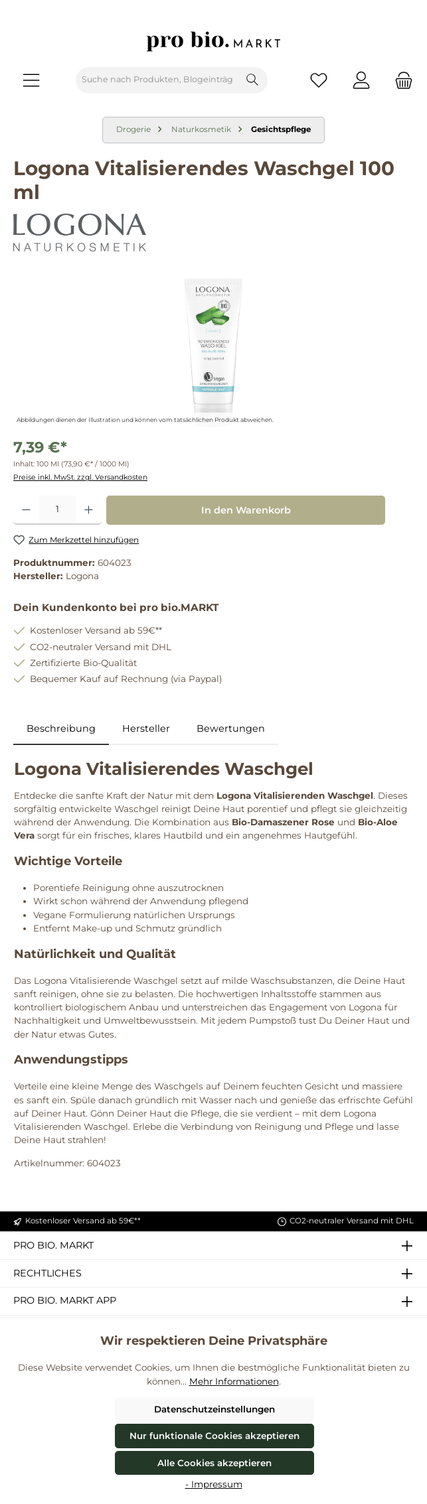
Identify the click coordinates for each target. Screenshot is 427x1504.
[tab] (61, 729)
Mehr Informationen (234, 1381)
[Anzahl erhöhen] (89, 510)
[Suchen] (253, 80)
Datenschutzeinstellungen (214, 1409)
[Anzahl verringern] (26, 510)
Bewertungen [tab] (231, 728)
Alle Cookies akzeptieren (214, 1463)
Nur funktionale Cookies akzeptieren (214, 1435)
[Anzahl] (57, 510)
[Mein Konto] (361, 80)
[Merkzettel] (319, 80)
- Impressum (213, 1484)
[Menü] (31, 80)
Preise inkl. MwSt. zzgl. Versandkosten (80, 477)
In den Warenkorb (246, 510)
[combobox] (157, 80)
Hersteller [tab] (146, 728)
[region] (213, 352)
